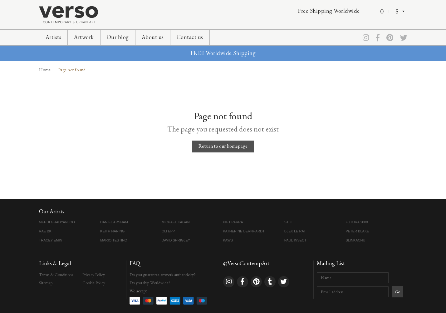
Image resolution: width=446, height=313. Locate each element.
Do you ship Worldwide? (150, 283)
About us (153, 37)
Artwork (84, 37)
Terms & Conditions (56, 274)
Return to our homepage (223, 146)
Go (397, 292)
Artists (53, 37)
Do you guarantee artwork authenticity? (163, 274)
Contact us (190, 37)
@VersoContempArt (246, 263)
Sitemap (45, 283)
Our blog (118, 37)
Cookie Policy (93, 283)
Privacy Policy (93, 274)
